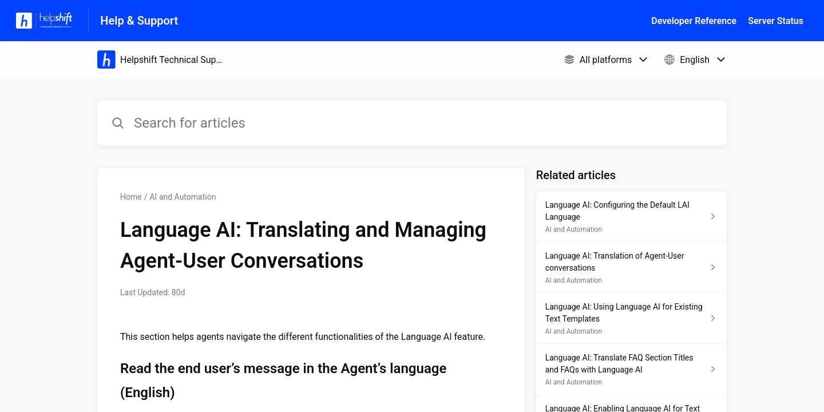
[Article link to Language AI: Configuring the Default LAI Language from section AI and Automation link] (631, 216)
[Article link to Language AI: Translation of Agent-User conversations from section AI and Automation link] (631, 267)
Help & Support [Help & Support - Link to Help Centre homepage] (139, 20)
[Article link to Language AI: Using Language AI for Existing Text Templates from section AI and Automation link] (631, 318)
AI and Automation (182, 196)
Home (131, 196)
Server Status (775, 20)
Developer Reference (693, 20)
